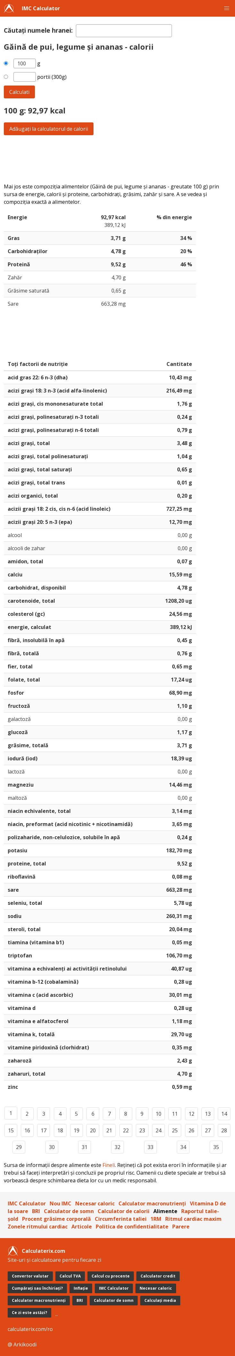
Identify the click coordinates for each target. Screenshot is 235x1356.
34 (183, 1147)
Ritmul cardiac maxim (193, 1218)
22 (126, 1130)
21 (109, 1130)
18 (60, 1130)
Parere (181, 1226)
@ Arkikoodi (22, 1344)
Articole (81, 1226)
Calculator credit (158, 1276)
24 (158, 1130)
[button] (226, 8)
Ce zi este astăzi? (29, 1312)
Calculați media (160, 1300)
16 (27, 1130)
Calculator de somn (69, 1211)
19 (76, 1130)
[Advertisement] (117, 159)
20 (93, 1130)
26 (191, 1130)
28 (224, 1130)
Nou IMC (60, 1203)
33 (150, 1147)
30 (52, 1147)
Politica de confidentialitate (132, 1226)
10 (158, 1113)
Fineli (108, 1165)
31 (84, 1147)
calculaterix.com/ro (30, 1329)
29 (19, 1147)
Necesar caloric (95, 1203)
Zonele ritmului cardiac (38, 1226)
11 (175, 1113)
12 (191, 1113)
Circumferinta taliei (121, 1218)
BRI (36, 1211)
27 (208, 1130)
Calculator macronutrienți (152, 1203)
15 (11, 1130)
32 (117, 1147)
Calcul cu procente (111, 1276)
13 (208, 1113)
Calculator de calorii (124, 1211)
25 (175, 1130)
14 (224, 1113)
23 (142, 1130)
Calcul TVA (70, 1276)
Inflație (81, 1288)
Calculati (19, 91)
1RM (155, 1218)
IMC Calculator (41, 8)
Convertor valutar (30, 1276)
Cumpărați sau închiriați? (37, 1288)
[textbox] (124, 30)
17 (43, 1130)
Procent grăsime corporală (56, 1218)
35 (216, 1147)
